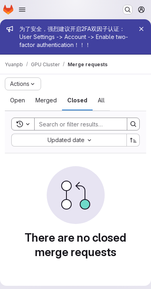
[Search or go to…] (127, 9)
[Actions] (23, 83)
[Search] (87, 124)
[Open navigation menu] (22, 9)
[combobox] (68, 140)
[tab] (17, 100)
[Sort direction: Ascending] (133, 140)
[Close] (141, 29)
